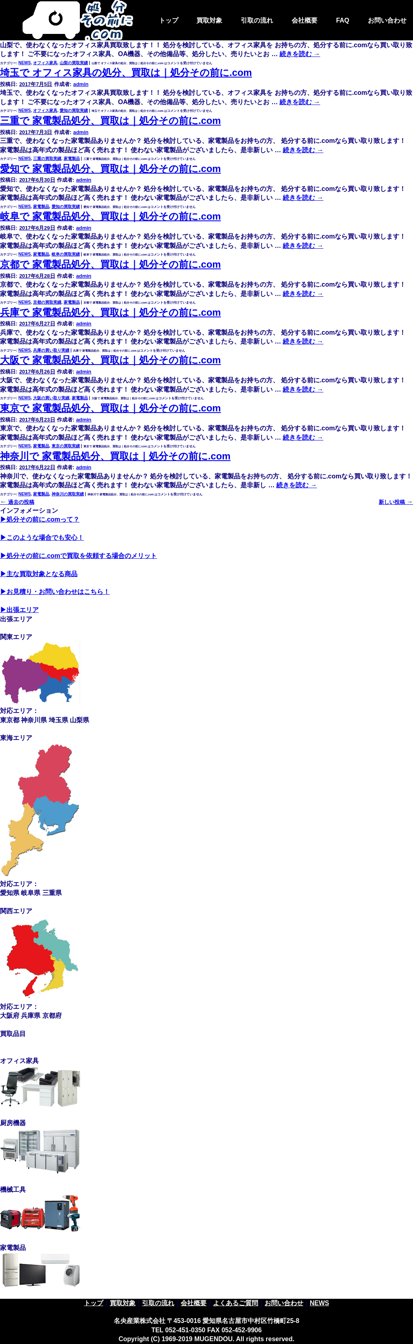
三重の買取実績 (47, 158)
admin (81, 84)
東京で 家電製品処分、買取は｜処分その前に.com (110, 408)
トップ (168, 20)
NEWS (25, 63)
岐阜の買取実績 (66, 254)
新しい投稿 (396, 502)
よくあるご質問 (235, 1303)
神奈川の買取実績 (68, 494)
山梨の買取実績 (74, 63)
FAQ (342, 20)
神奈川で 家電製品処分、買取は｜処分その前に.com (115, 456)
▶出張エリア (19, 609)
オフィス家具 (45, 63)
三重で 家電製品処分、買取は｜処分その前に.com (110, 120)
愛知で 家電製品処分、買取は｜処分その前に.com (110, 168)
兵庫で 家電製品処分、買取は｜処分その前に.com (110, 312)
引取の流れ (257, 20)
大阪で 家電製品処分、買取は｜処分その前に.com (110, 359)
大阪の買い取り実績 (51, 398)
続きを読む (300, 102)
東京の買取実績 (66, 446)
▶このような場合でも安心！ (42, 537)
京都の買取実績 (47, 302)
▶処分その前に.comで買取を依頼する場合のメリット (78, 555)
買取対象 (209, 20)
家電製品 (72, 158)
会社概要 (304, 20)
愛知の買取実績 (74, 110)
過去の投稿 (17, 502)
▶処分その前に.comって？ (39, 519)
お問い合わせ (387, 20)
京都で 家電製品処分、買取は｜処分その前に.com (110, 264)
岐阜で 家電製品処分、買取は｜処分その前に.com (110, 216)
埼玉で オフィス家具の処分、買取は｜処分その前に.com (126, 72)
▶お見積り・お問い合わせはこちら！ (55, 591)
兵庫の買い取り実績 (51, 350)
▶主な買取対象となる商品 (38, 573)
